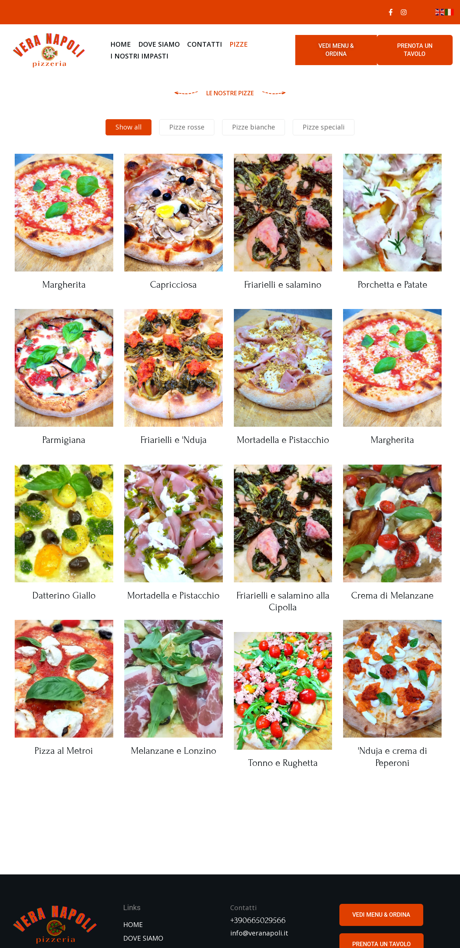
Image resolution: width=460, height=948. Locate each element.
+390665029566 (258, 920)
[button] (336, 50)
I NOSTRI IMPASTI (139, 56)
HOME (120, 44)
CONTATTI (204, 44)
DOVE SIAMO (159, 44)
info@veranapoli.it (259, 933)
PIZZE (238, 44)
